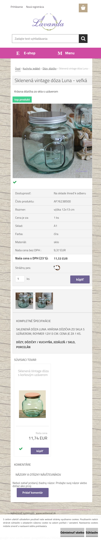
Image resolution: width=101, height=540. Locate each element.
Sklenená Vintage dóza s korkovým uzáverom (33, 373)
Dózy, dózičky (49, 68)
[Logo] (48, 21)
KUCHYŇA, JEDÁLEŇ (52, 342)
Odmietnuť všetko (72, 532)
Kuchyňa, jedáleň (31, 68)
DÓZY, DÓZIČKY (26, 342)
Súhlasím (92, 532)
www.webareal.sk (46, 513)
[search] (83, 38)
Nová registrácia (35, 7)
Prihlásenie (17, 7)
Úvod (17, 68)
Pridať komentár (32, 492)
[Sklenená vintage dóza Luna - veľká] (52, 105)
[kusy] (20, 278)
